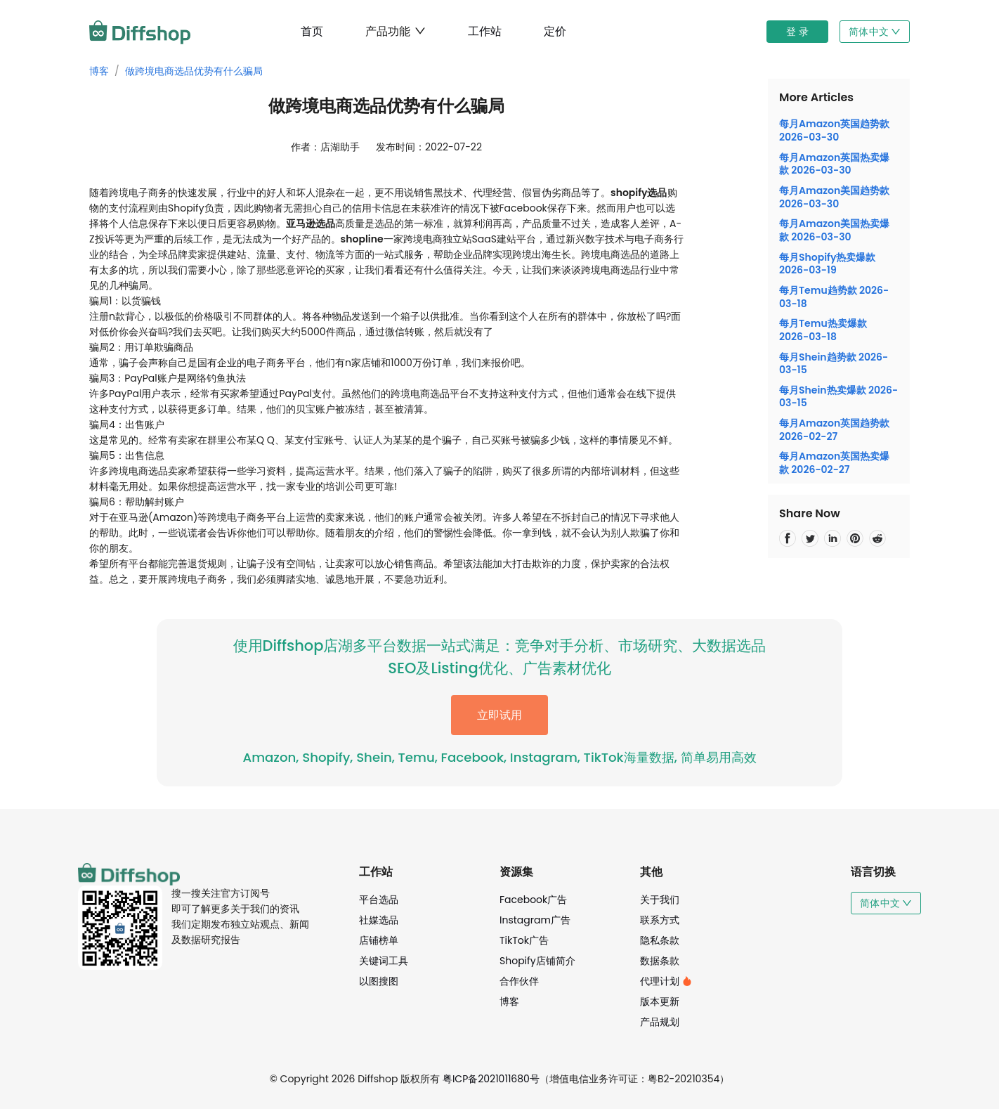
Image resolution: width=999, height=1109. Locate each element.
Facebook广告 (533, 900)
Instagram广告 (535, 920)
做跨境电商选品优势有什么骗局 (194, 71)
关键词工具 (383, 961)
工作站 (485, 31)
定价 (555, 31)
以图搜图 (378, 981)
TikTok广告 (524, 940)
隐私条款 (659, 940)
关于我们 (659, 900)
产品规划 (659, 1022)
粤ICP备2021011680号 (491, 1079)
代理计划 (666, 981)
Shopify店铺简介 (537, 961)
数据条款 (659, 961)
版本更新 (659, 1001)
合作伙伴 (519, 981)
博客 (99, 71)
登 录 (797, 32)
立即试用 (499, 715)
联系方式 (659, 920)
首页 (312, 31)
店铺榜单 (378, 940)
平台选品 (378, 900)
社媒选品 (378, 920)
